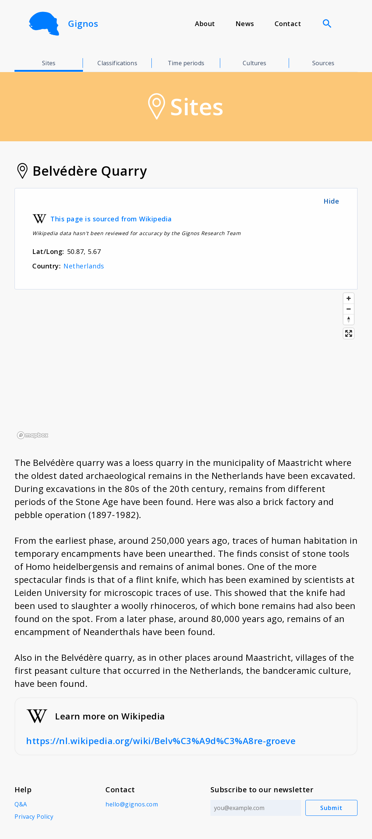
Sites (48, 63)
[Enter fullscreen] (348, 333)
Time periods (186, 63)
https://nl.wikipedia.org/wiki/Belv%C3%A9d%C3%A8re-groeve (161, 741)
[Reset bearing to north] (348, 319)
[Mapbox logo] (33, 435)
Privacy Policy (33, 817)
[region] (186, 365)
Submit (331, 808)
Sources (323, 63)
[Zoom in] (348, 298)
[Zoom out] (348, 309)
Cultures (254, 63)
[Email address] (255, 808)
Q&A (20, 804)
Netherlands (83, 266)
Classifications (117, 63)
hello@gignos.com (131, 804)
